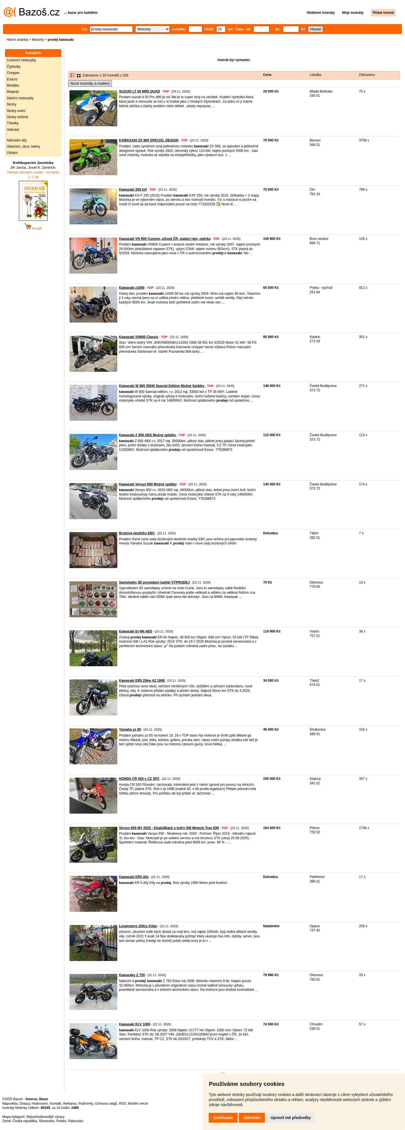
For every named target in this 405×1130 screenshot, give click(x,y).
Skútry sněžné (17, 117)
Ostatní (12, 153)
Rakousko (75, 1121)
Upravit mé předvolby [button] (291, 1117)
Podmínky (85, 1104)
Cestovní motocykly (21, 60)
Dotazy (24, 1104)
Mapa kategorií (13, 1117)
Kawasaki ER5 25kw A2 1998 (142, 681)
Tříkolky (13, 123)
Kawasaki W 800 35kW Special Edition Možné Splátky (162, 386)
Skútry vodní (16, 111)
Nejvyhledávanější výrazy (45, 1117)
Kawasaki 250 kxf (133, 190)
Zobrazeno (367, 75)
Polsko (61, 1121)
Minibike (13, 85)
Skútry (11, 104)
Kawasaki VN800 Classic (138, 337)
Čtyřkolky (14, 67)
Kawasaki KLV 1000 (134, 1024)
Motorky (38, 40)
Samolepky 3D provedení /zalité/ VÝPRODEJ (154, 582)
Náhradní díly (17, 140)
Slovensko (46, 1121)
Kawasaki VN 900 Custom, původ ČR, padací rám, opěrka (164, 239)
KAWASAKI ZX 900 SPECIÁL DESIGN (148, 140)
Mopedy (13, 92)
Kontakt (55, 1104)
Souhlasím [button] (223, 1117)
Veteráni (13, 130)
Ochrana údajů (106, 1104)
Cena (267, 75)
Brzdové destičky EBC (137, 533)
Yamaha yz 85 (130, 729)
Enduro (12, 79)
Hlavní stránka (17, 40)
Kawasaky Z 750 (132, 975)
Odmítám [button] (251, 1117)
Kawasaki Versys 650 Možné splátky (148, 484)
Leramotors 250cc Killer (138, 926)
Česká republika (25, 1121)
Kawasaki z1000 (132, 288)
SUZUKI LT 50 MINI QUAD (139, 91)
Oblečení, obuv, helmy (23, 146)
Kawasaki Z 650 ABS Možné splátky (148, 435)
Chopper (13, 73)
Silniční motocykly (20, 98)
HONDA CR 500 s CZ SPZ (139, 779)
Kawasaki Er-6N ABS (135, 631)
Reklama (69, 1104)
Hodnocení (40, 1104)
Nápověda (10, 1104)
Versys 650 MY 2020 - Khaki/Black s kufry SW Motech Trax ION (169, 828)
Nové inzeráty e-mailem (90, 83)
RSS (122, 1104)
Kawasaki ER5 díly (133, 877)
